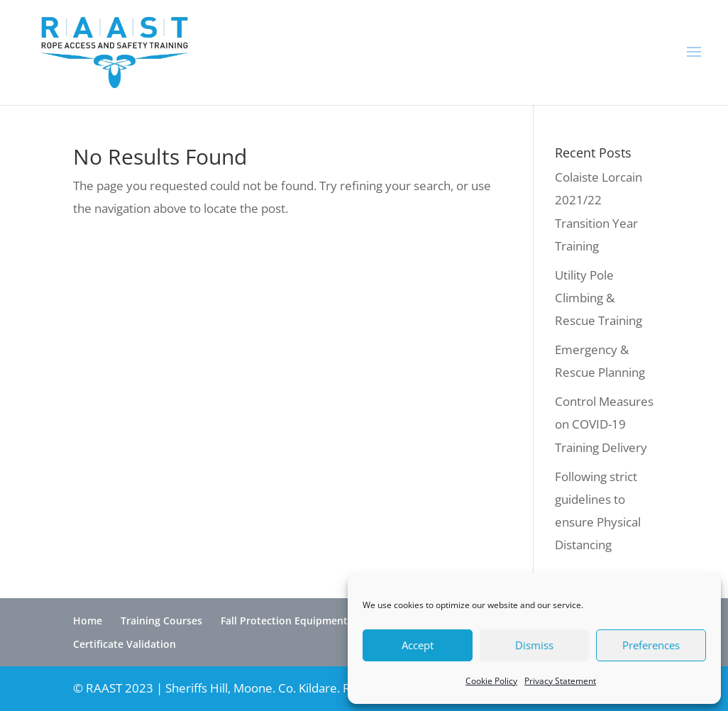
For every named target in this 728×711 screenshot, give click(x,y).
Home (87, 620)
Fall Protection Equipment (284, 620)
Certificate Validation (124, 644)
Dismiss (534, 645)
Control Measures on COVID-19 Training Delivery (604, 424)
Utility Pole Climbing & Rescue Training (598, 298)
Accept (418, 645)
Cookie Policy (491, 681)
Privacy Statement (560, 681)
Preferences (651, 645)
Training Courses (161, 620)
